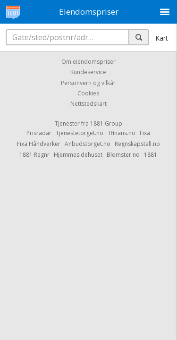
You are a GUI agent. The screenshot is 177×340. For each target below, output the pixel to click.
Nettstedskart (88, 104)
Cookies (88, 93)
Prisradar (38, 133)
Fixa (145, 133)
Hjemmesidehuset (78, 155)
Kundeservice (88, 72)
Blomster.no (123, 155)
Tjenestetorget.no (79, 133)
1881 (150, 155)
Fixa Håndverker (38, 144)
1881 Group (106, 123)
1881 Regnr (34, 155)
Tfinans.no (121, 133)
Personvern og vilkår (88, 83)
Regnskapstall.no (137, 144)
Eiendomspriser (88, 11)
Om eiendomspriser (88, 62)
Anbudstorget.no (87, 144)
